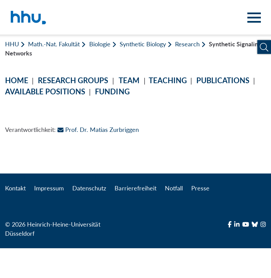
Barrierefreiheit (135, 188)
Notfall (174, 188)
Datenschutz (89, 188)
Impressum (49, 188)
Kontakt (15, 188)
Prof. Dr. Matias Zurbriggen (98, 129)
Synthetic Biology (143, 44)
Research (187, 44)
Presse (200, 188)
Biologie (99, 44)
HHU (12, 44)
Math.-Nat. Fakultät (54, 44)
